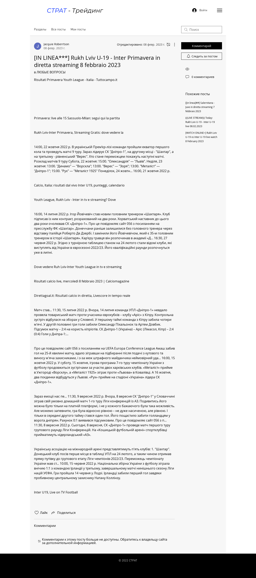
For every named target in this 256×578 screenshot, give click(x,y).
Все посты (58, 30)
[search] (201, 29)
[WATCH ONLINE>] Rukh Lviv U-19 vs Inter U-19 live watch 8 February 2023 (201, 137)
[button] (219, 10)
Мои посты (78, 30)
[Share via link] (63, 512)
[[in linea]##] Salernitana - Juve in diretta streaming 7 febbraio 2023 (200, 107)
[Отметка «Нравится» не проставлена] (36, 512)
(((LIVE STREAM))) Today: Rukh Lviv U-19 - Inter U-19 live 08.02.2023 (200, 122)
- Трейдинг (75, 10)
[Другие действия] (172, 44)
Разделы (40, 30)
